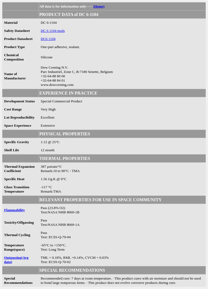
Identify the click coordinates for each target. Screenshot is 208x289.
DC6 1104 (48, 39)
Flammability (14, 210)
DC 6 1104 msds (53, 31)
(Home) (99, 6)
